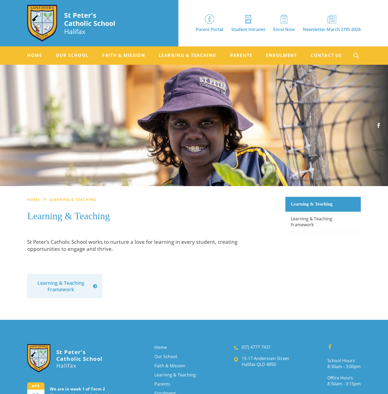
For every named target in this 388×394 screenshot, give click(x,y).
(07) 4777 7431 (256, 347)
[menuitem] (34, 55)
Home (34, 55)
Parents (241, 55)
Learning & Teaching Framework (311, 222)
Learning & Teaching (187, 55)
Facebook (380, 123)
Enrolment (281, 55)
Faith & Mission (123, 55)
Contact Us (326, 55)
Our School (72, 55)
